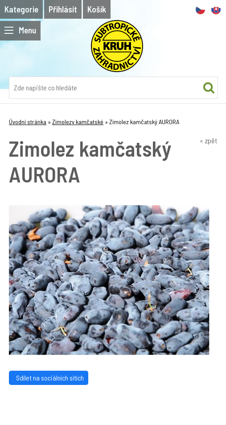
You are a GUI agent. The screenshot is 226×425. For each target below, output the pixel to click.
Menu (20, 30)
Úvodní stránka (27, 121)
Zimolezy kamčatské (77, 121)
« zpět (208, 140)
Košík (96, 9)
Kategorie (21, 9)
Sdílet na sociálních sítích (48, 377)
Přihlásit (63, 9)
